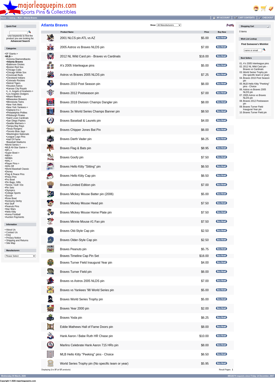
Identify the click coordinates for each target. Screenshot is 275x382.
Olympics (10, 190)
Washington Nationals (18, 134)
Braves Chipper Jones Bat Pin (80, 129)
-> (9, 56)
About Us (10, 229)
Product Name (67, 32)
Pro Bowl (10, 179)
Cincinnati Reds (15, 75)
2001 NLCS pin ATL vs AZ (77, 38)
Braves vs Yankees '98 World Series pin (87, 290)
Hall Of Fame (13, 139)
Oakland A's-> (14, 110)
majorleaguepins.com (26, 381)
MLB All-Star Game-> (16, 147)
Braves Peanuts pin (73, 249)
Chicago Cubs (14, 69)
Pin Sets (10, 187)
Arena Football (13, 214)
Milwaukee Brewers (17, 99)
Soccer (9, 195)
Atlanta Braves (30, 18)
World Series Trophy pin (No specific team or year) (94, 363)
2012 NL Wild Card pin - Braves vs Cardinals (90, 56)
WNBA (9, 158)
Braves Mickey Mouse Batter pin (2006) (86, 194)
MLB (20, 18)
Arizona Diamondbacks (18, 59)
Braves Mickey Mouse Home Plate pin (86, 212)
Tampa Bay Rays (15, 126)
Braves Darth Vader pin (75, 139)
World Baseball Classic (17, 169)
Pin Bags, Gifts (13, 182)
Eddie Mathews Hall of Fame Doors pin (86, 326)
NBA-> (9, 155)
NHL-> (9, 161)
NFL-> (9, 150)
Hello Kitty (11, 211)
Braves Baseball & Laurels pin (80, 120)
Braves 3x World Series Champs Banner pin (90, 111)
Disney (9, 171)
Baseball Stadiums (16, 142)
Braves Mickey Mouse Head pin (81, 203)
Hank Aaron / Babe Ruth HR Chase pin (86, 336)
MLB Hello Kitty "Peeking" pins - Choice (87, 354)
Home (3, 18)
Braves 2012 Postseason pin (79, 93)
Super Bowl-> (12, 152)
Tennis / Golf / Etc (14, 185)
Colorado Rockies (16, 80)
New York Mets (14, 104)
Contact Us (12, 232)
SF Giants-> (12, 53)
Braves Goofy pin (71, 157)
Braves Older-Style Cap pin (78, 240)
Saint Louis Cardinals (17, 118)
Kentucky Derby (14, 201)
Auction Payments (15, 217)
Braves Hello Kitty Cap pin (77, 175)
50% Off (10, 166)
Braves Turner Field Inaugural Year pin (86, 262)
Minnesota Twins (15, 102)
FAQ (8, 235)
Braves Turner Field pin (75, 271)
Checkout (265, 18)
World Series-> (13, 144)
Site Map (10, 243)
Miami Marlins (14, 96)
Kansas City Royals (17, 88)
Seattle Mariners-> (16, 123)
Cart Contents (244, 18)
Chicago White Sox (16, 72)
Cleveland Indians (16, 78)
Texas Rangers (14, 128)
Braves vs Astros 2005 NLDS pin (82, 281)
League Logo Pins (16, 136)
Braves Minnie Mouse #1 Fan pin (82, 221)
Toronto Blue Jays (16, 131)
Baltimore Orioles (15, 64)
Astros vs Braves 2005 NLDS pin (82, 74)
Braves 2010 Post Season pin (80, 84)
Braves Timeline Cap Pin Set (79, 255)
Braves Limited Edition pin (77, 185)
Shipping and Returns (17, 240)
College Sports (13, 193)
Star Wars (11, 209)
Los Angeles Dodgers (18, 94)
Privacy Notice (13, 237)
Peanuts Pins (12, 206)
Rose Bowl (11, 198)
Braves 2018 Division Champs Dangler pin (88, 102)
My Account (221, 18)
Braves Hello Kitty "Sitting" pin (80, 166)
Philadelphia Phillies (17, 112)
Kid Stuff (10, 203)
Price (206, 32)
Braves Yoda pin (71, 317)
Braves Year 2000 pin (74, 308)
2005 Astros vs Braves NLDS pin (82, 47)
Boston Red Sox (15, 67)
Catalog (11, 18)
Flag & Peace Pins (15, 174)
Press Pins (11, 177)
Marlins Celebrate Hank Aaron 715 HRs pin (89, 345)
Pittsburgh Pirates (16, 115)
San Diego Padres (16, 120)
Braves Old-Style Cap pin (77, 230)
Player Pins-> (12, 163)
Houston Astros (14, 86)
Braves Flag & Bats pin (75, 148)
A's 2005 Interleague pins (77, 65)
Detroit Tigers (13, 83)
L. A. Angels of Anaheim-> (20, 91)
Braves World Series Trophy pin (81, 299)
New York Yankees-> (17, 107)
